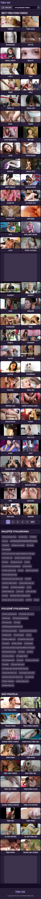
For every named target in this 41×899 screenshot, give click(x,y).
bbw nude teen (33, 570)
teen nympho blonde (24, 558)
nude (6, 596)
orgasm (6, 643)
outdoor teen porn (27, 614)
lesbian (6, 545)
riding (22, 652)
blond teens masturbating (21, 596)
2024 (29, 600)
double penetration (21, 618)
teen (28, 562)
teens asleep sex (9, 639)
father (6, 587)
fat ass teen (32, 591)
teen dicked (18, 643)
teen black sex (9, 591)
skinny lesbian (9, 656)
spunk (21, 660)
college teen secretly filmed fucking (16, 669)
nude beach (20, 635)
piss (29, 635)
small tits (30, 677)
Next (32, 522)
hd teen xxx (8, 558)
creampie (7, 549)
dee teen (7, 618)
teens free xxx (17, 562)
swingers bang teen (27, 673)
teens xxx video (19, 545)
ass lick (20, 591)
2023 (29, 579)
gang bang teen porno (28, 631)
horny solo (7, 622)
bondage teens (9, 660)
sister (6, 562)
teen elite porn (23, 681)
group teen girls (18, 664)
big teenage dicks (10, 537)
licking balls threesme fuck (13, 627)
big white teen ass (27, 583)
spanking (29, 643)
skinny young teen (10, 631)
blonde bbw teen (10, 652)
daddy (34, 537)
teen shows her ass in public (13, 600)
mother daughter (18, 587)
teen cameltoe (9, 681)
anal (21, 570)
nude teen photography (12, 566)
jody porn (24, 537)
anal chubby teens (10, 614)
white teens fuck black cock (13, 579)
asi (30, 587)
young (31, 545)
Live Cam (8, 8)
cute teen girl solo (10, 575)
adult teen (7, 635)
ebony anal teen (33, 660)
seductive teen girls (26, 639)
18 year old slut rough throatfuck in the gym (19, 554)
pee (37, 600)
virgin (18, 622)
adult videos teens (10, 583)
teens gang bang (10, 570)
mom (6, 541)
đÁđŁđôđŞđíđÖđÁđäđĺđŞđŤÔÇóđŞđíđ (24, 541)
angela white (22, 656)
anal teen (28, 566)
